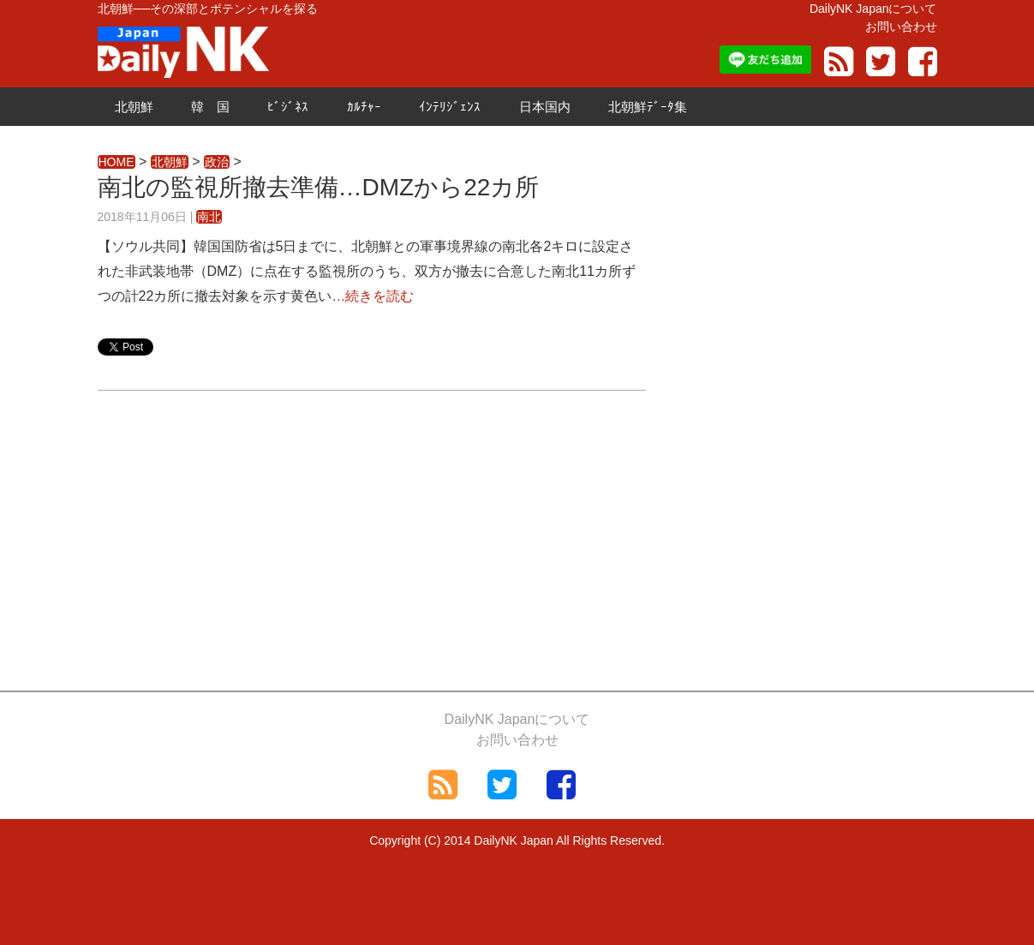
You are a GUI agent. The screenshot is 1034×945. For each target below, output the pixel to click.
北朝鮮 (134, 106)
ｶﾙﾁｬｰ (364, 106)
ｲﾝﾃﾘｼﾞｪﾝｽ (450, 106)
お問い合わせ (901, 26)
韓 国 (210, 106)
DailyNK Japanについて (873, 8)
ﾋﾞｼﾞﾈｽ (287, 106)
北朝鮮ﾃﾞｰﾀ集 (647, 106)
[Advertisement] (372, 536)
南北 (209, 217)
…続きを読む (373, 296)
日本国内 (545, 106)
